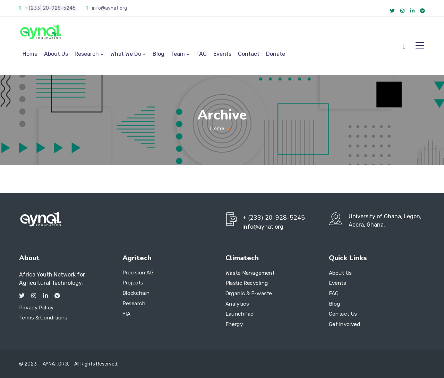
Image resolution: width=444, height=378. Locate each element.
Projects (132, 283)
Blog (158, 54)
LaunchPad (239, 314)
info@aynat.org (109, 8)
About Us (56, 54)
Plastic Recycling (246, 283)
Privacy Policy (36, 308)
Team (178, 54)
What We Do (125, 54)
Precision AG (138, 273)
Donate (275, 54)
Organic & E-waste (248, 293)
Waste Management (250, 273)
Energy (234, 324)
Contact (248, 54)
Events (222, 54)
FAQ (201, 54)
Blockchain (136, 293)
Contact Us (343, 314)
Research (87, 54)
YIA (126, 313)
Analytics (237, 304)
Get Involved (344, 324)
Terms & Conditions (43, 318)
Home (30, 54)
